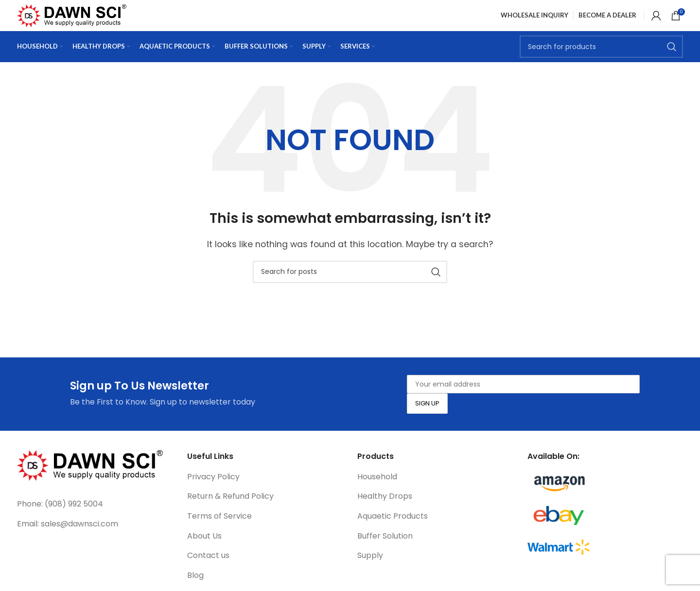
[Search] (601, 61)
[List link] (95, 519)
